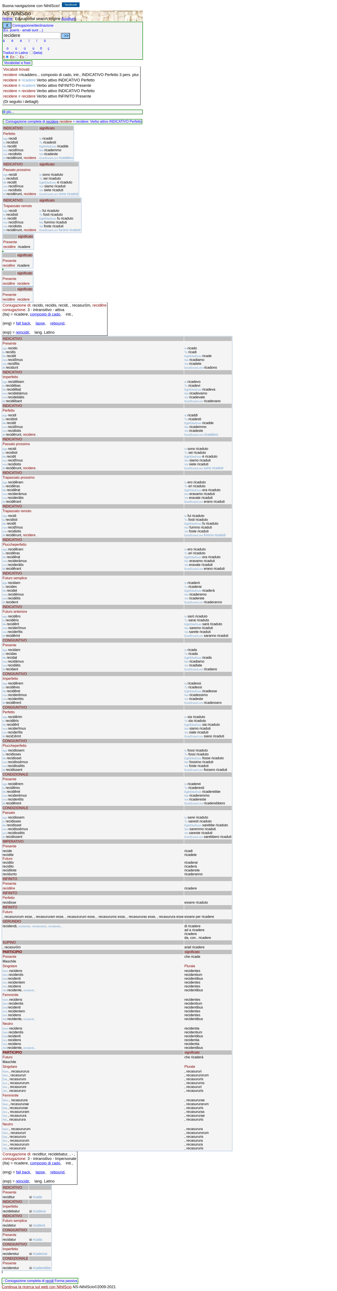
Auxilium (68, 19)
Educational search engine (37, 19)
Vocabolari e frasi (17, 63)
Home (7, 19)
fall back (23, 323)
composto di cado (45, 314)
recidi (49, 1281)
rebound (57, 323)
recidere (52, 121)
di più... (8, 112)
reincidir (22, 332)
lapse (40, 323)
